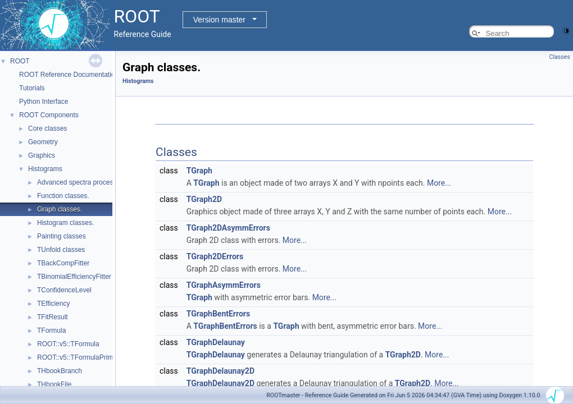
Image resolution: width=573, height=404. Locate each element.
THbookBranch (59, 371)
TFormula (51, 330)
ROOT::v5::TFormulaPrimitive (81, 357)
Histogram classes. (65, 223)
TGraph (199, 170)
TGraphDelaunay (216, 342)
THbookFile (54, 384)
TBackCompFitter (63, 263)
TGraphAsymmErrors (224, 285)
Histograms (45, 169)
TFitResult (52, 317)
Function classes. (63, 196)
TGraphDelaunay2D (220, 370)
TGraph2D (204, 199)
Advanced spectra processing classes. (94, 182)
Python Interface (43, 101)
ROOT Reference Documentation (69, 75)
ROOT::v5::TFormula (68, 344)
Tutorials (32, 88)
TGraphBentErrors (218, 313)
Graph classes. (59, 209)
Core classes (47, 128)
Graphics (41, 155)
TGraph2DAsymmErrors (228, 227)
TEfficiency (53, 303)
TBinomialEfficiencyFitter (74, 277)
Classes (559, 57)
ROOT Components (49, 115)
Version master (219, 19)
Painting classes (61, 236)
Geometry (43, 142)
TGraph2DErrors (215, 256)
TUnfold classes (61, 250)
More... (439, 182)
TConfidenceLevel (64, 290)
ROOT (20, 61)
